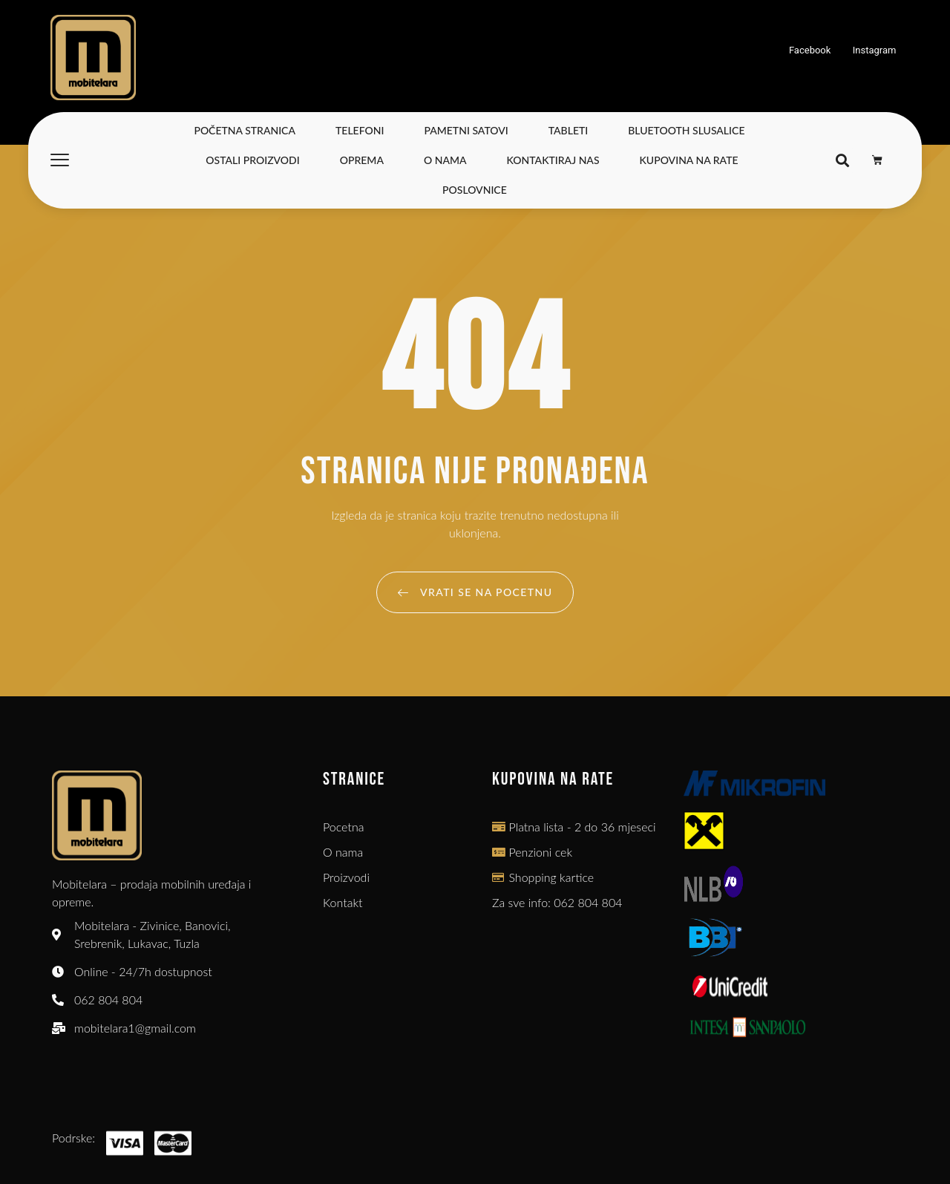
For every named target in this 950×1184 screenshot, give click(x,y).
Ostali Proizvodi (252, 160)
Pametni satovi (466, 130)
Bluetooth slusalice (686, 130)
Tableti (568, 130)
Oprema (362, 160)
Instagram (875, 50)
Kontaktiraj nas (553, 160)
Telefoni (359, 130)
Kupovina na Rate (689, 160)
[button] (842, 160)
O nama (445, 160)
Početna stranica (244, 130)
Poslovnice (474, 189)
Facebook (810, 50)
